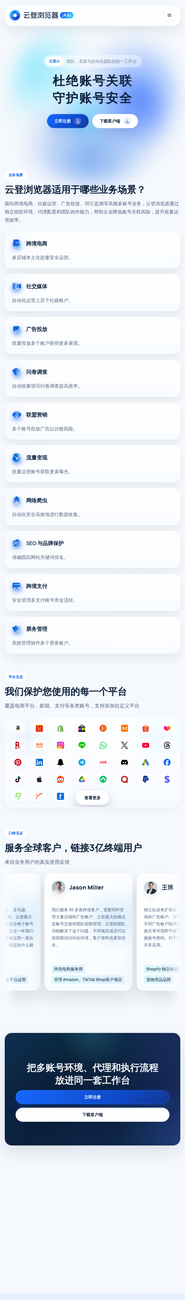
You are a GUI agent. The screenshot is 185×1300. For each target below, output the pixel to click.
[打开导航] (169, 15)
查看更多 (92, 797)
